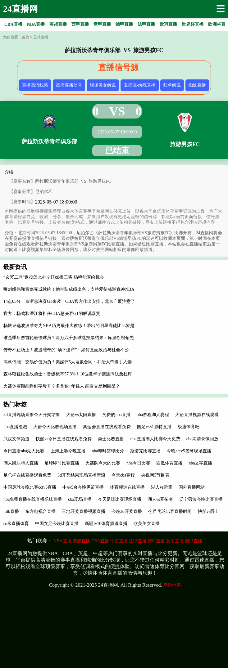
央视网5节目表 (155, 475)
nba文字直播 (200, 463)
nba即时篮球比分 (108, 451)
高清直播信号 (69, 85)
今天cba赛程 (123, 475)
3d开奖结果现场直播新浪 (81, 475)
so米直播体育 (16, 523)
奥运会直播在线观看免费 (107, 426)
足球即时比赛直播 (61, 463)
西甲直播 (193, 541)
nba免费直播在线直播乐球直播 (32, 499)
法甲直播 (137, 541)
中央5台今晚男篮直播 (83, 487)
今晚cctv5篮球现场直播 (189, 451)
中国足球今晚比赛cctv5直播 (29, 487)
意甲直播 (175, 541)
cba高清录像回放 (202, 439)
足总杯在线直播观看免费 (27, 475)
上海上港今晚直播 (68, 451)
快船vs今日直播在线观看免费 (64, 439)
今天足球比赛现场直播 (119, 499)
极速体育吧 (188, 426)
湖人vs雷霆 (161, 487)
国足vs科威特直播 (154, 426)
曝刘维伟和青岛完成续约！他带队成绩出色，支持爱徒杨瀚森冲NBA (69, 289)
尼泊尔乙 (43, 191)
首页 (25, 37)
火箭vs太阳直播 (81, 414)
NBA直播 (62, 541)
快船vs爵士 (208, 511)
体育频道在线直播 (127, 487)
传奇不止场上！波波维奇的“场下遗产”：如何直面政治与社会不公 (66, 349)
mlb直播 (11, 511)
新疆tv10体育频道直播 (106, 523)
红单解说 (172, 85)
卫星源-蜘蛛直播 (140, 85)
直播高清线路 (35, 85)
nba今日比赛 (138, 463)
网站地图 (172, 585)
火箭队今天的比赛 (102, 463)
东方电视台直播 (40, 511)
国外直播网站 (192, 487)
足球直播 (40, 37)
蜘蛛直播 (197, 85)
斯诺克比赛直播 (145, 451)
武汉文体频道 (16, 439)
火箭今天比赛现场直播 (55, 426)
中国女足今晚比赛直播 (57, 523)
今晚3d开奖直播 (127, 511)
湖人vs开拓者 (160, 499)
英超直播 (81, 541)
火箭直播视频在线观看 (197, 414)
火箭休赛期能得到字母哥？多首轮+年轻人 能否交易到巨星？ (61, 386)
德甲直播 (156, 541)
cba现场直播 (79, 499)
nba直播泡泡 (15, 426)
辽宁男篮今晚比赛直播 (201, 499)
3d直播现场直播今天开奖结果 (31, 414)
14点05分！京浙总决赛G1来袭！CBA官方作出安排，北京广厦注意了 (69, 301)
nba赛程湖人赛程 (153, 414)
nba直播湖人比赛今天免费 (155, 439)
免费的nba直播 (116, 414)
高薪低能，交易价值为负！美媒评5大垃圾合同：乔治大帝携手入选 (67, 362)
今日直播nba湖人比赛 (23, 451)
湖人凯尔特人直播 (20, 463)
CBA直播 (100, 541)
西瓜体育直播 (169, 463)
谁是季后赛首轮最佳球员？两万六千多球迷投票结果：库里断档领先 (68, 337)
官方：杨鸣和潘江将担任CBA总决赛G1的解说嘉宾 (51, 313)
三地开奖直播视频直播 (83, 511)
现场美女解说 (103, 85)
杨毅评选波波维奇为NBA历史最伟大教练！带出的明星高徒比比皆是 (69, 325)
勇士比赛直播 (111, 439)
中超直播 (119, 541)
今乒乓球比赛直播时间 (170, 511)
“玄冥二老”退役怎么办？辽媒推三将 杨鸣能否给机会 (53, 277)
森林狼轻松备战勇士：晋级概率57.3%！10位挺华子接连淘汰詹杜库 (67, 374)
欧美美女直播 (147, 523)
